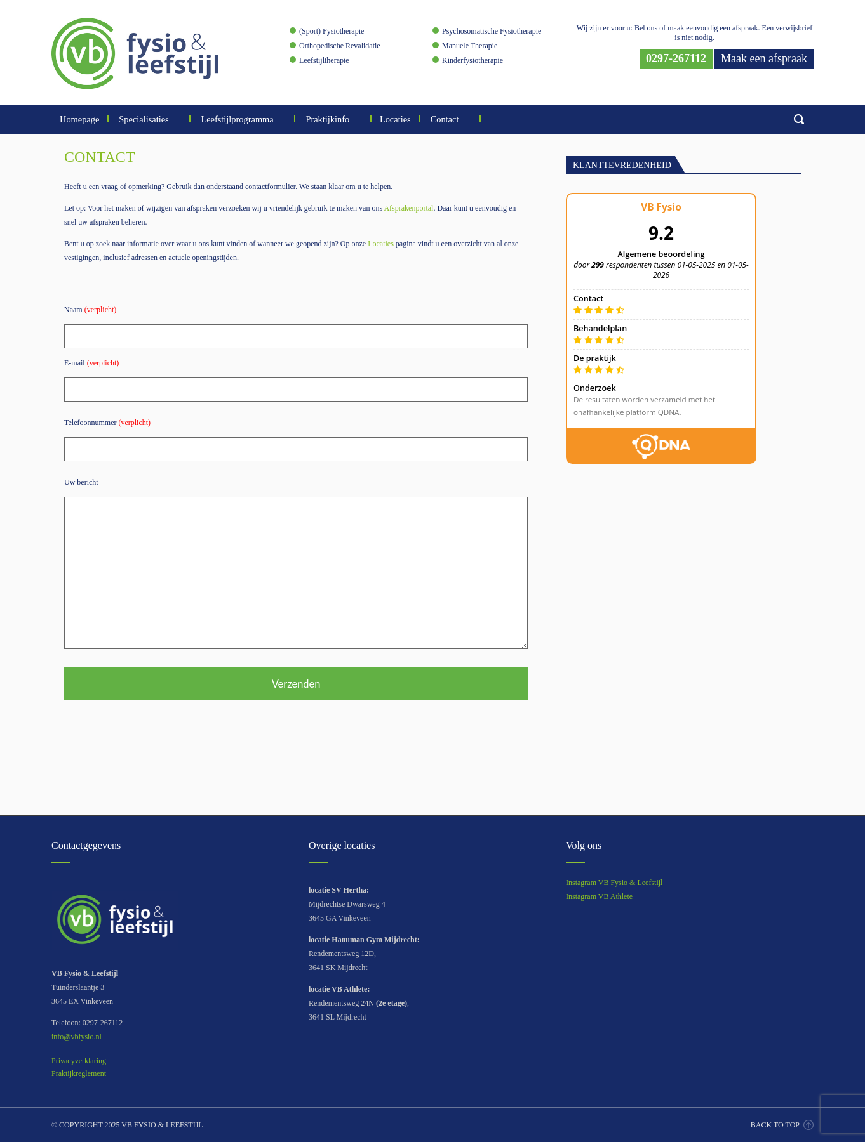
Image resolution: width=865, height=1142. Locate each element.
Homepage (79, 119)
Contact (450, 119)
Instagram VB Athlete (599, 896)
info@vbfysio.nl (76, 1036)
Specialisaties (149, 119)
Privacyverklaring (78, 1060)
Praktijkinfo (332, 119)
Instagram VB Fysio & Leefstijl (614, 882)
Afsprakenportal (408, 208)
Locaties (395, 119)
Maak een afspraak (764, 58)
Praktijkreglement (78, 1073)
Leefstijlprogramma (242, 119)
